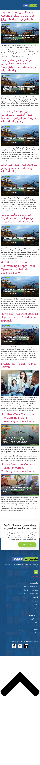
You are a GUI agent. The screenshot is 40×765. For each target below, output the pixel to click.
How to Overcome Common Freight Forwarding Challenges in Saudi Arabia (18, 468)
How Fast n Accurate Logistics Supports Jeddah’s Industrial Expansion (20, 317)
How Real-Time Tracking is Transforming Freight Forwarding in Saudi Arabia (18, 418)
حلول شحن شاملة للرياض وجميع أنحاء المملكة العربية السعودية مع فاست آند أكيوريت (19, 218)
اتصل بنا (35, 576)
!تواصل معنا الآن (27, 544)
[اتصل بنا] (36, 572)
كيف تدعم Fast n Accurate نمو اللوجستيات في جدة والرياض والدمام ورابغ (19, 168)
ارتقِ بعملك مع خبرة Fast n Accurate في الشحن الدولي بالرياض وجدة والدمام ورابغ (17, 16)
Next (36, 514)
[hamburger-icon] (17, 6)
